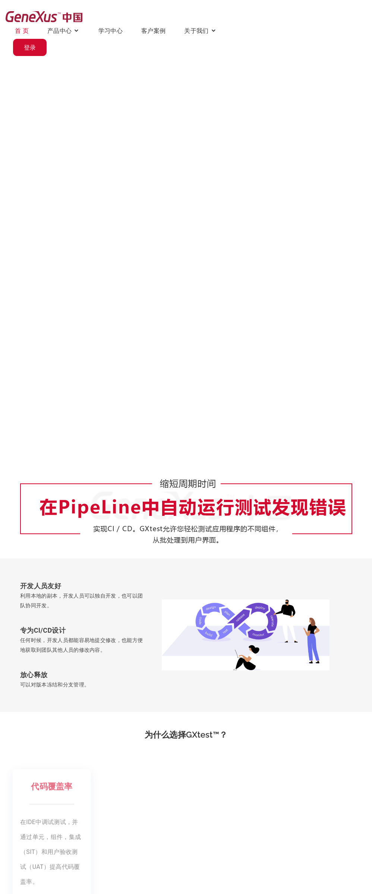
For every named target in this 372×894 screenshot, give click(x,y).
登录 (343, 17)
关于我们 (289, 16)
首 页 (114, 16)
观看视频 (37, 265)
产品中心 (152, 16)
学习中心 (203, 16)
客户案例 (246, 16)
